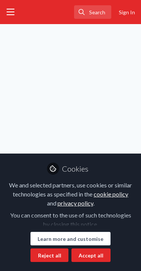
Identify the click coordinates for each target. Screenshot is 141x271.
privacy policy (75, 203)
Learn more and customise (70, 239)
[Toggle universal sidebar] (10, 12)
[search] (92, 12)
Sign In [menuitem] (127, 12)
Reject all (49, 255)
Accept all (91, 255)
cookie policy (111, 194)
